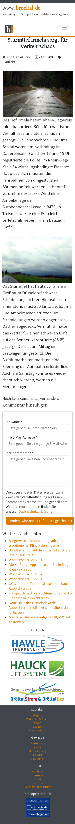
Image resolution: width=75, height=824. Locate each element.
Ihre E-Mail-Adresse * (21, 437)
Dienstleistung (37, 751)
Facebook (37, 771)
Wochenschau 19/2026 (26, 574)
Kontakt (37, 779)
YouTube (37, 775)
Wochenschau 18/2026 (26, 579)
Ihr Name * (14, 422)
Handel (37, 755)
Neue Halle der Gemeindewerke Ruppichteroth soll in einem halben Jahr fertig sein (39, 608)
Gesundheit (37, 758)
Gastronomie (37, 743)
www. (21, 8)
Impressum (37, 783)
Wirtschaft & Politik (37, 719)
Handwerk (37, 747)
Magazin (38, 715)
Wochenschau (37, 730)
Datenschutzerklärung (35, 511)
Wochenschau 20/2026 (26, 560)
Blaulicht (37, 726)
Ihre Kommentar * (19, 453)
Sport (37, 723)
